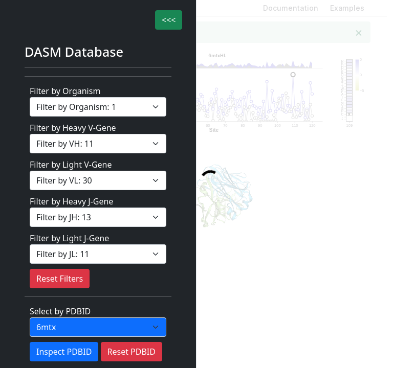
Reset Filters (59, 278)
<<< (169, 20)
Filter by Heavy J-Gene (71, 201)
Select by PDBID (60, 311)
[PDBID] (98, 327)
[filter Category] (98, 107)
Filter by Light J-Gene (69, 238)
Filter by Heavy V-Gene (73, 127)
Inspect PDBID (64, 351)
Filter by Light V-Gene (71, 164)
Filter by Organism (65, 91)
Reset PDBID (131, 351)
